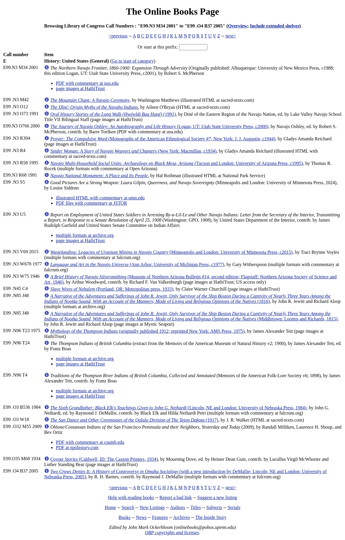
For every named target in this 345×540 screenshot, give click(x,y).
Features (160, 517)
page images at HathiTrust (80, 88)
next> (231, 35)
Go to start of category (133, 60)
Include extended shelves (274, 25)
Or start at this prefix (157, 46)
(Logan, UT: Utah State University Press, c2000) (159, 126)
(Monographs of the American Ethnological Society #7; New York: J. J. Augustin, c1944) (162, 138)
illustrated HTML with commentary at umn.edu (100, 197)
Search (128, 507)
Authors (177, 507)
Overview (237, 25)
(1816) (187, 299)
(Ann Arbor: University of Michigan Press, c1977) (137, 264)
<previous (118, 35)
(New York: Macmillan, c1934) (133, 151)
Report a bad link (176, 497)
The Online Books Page (172, 11)
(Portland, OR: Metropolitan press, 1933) (111, 289)
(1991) (113, 114)
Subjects (214, 507)
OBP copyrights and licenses (172, 532)
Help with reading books (131, 497)
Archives (181, 517)
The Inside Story (211, 517)
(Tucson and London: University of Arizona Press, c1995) (176, 163)
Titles (195, 507)
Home (110, 507)
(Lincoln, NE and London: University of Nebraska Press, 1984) (178, 407)
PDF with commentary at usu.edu (87, 83)
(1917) (134, 419)
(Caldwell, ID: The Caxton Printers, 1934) (104, 459)
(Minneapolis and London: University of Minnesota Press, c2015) (171, 252)
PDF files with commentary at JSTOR (91, 203)
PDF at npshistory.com (77, 447)
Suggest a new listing (217, 497)
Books (125, 517)
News (141, 517)
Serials (234, 507)
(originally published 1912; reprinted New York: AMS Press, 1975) (147, 331)
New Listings (152, 507)
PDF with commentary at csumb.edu (90, 442)
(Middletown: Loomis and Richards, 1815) (190, 316)
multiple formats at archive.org (85, 235)
